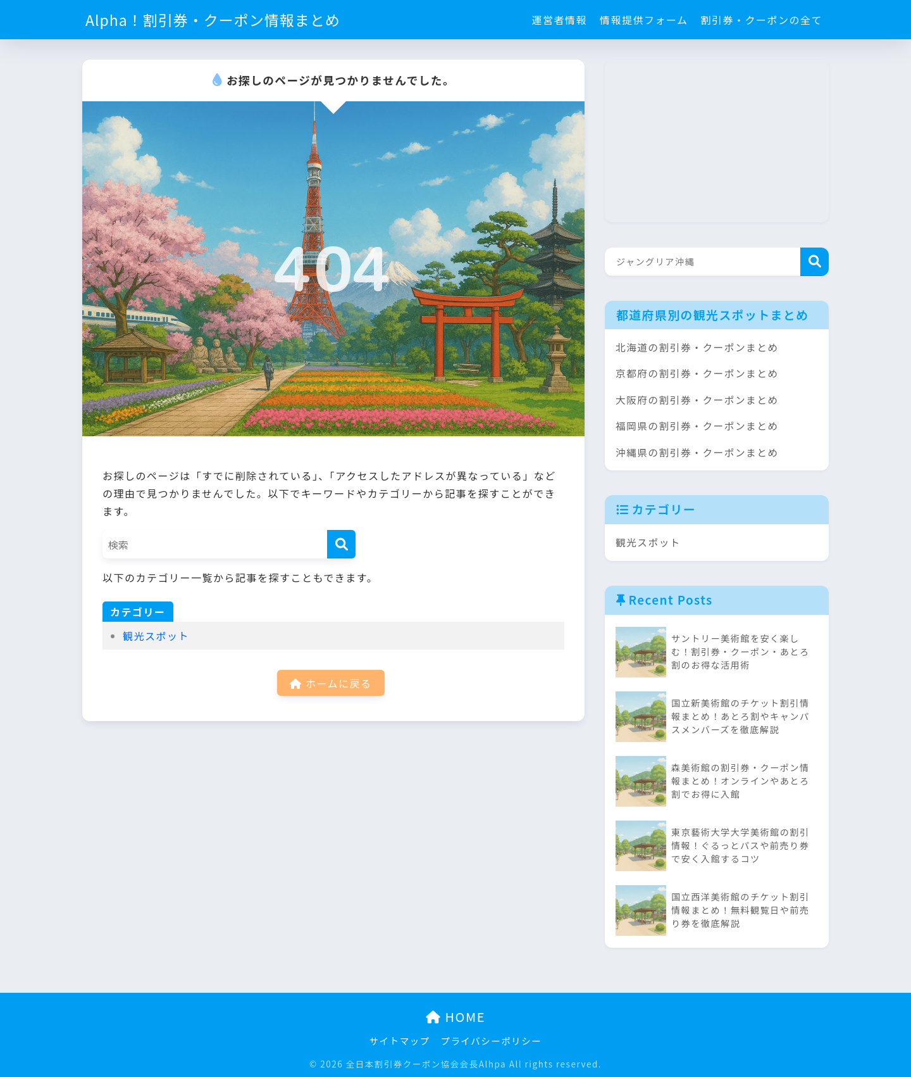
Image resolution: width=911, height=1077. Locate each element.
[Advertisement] (700, 139)
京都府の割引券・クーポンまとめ (697, 373)
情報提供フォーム (644, 19)
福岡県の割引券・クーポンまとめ (697, 426)
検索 (814, 262)
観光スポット (156, 635)
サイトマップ (399, 1040)
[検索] (341, 544)
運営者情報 (559, 19)
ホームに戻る (330, 683)
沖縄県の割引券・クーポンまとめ (697, 452)
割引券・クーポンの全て (761, 19)
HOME (455, 1016)
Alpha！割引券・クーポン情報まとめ (212, 19)
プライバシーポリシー (491, 1040)
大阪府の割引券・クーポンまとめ (697, 400)
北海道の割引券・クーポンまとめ (697, 347)
